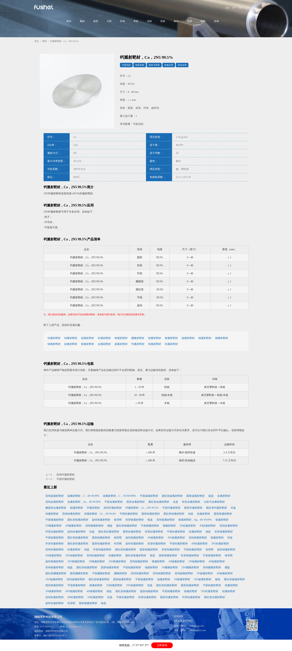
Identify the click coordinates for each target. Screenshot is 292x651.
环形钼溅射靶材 (102, 549)
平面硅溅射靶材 (176, 531)
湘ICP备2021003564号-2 (54, 635)
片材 (109, 21)
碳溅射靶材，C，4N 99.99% (83, 495)
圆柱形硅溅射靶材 (108, 531)
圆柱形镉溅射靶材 (86, 567)
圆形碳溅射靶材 (195, 495)
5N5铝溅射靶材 (209, 591)
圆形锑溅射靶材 (149, 591)
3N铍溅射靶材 (182, 579)
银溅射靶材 (87, 344)
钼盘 (86, 549)
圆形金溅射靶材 (135, 501)
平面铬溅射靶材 (212, 555)
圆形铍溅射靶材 (54, 585)
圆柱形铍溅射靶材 (234, 579)
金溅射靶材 (104, 344)
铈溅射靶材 (154, 344)
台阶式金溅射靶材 (214, 501)
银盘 (150, 519)
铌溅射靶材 (87, 338)
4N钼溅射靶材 (53, 555)
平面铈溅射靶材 (129, 513)
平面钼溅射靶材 (193, 549)
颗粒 (82, 21)
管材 (162, 21)
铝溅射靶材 (54, 338)
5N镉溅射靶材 (197, 561)
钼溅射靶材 (70, 338)
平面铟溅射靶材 (150, 525)
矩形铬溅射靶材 (190, 555)
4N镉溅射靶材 (217, 561)
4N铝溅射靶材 (75, 597)
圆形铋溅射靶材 (122, 579)
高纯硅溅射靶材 (229, 525)
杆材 (122, 21)
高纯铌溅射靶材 (198, 537)
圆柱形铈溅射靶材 (174, 513)
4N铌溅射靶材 (155, 537)
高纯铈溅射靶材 (71, 513)
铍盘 (217, 579)
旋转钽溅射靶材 (135, 543)
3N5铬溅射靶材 (76, 561)
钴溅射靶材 (171, 344)
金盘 (175, 501)
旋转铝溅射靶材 (54, 603)
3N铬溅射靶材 (97, 561)
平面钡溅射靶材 (212, 585)
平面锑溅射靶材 (171, 591)
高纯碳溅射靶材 (54, 495)
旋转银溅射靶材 (101, 519)
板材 (95, 21)
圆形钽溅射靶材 (101, 543)
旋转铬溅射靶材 (54, 561)
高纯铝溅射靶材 (54, 597)
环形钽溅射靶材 (54, 543)
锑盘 (109, 591)
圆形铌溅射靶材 (101, 537)
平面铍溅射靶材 (76, 585)
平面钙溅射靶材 (65, 479)
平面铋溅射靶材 (144, 579)
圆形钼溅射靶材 (149, 549)
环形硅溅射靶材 (54, 531)
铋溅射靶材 (188, 338)
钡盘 (150, 585)
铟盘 (109, 525)
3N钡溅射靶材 (114, 585)
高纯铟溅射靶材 (94, 525)
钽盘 (230, 537)
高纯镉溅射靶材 (54, 567)
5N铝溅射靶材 (95, 597)
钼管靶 (209, 549)
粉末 (68, 21)
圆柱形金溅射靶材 (158, 501)
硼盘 (227, 567)
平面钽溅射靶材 (178, 543)
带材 (136, 21)
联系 (254, 8)
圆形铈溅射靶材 (151, 513)
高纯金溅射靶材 (54, 501)
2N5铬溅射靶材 (117, 561)
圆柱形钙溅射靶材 (216, 507)
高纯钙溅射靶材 (65, 474)
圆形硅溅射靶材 (132, 531)
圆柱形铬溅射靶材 (135, 555)
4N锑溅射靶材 (95, 591)
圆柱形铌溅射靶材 (77, 537)
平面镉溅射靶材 (132, 567)
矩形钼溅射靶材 (171, 549)
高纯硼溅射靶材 (212, 567)
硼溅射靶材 (137, 338)
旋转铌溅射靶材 (135, 537)
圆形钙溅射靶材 (193, 507)
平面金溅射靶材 (113, 501)
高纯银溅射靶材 (165, 519)
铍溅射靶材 (171, 338)
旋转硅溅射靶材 (76, 531)
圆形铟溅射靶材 (88, 603)
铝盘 (109, 597)
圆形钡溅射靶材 (190, 585)
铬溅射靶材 (121, 338)
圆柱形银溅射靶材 (77, 519)
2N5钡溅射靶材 (135, 585)
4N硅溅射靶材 (207, 525)
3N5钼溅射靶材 (74, 555)
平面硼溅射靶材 (101, 573)
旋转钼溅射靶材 (226, 549)
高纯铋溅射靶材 (76, 579)
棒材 (176, 21)
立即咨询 (162, 645)
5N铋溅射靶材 (205, 573)
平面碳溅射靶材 (149, 495)
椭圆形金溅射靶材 (55, 507)
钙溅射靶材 (137, 344)
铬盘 (152, 555)
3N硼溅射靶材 (170, 567)
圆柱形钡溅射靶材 (166, 585)
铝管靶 (71, 603)
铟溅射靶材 (221, 338)
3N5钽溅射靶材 (220, 543)
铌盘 (208, 531)
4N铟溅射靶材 (73, 525)
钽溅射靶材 (104, 338)
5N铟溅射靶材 (53, 525)
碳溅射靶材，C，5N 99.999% (119, 495)
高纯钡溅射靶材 (140, 573)
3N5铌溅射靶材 (176, 537)
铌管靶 (118, 537)
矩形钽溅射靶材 (156, 543)
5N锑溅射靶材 (53, 591)
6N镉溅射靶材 (177, 561)
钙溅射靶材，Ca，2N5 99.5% (142, 507)
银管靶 (118, 519)
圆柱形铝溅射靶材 (214, 597)
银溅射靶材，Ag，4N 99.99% (195, 519)
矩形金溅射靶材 (191, 501)
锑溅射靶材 (54, 344)
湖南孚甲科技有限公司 (56, 631)
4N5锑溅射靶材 (74, 591)
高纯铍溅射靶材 (184, 573)
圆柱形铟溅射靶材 (126, 525)
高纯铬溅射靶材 (139, 561)
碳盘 (211, 495)
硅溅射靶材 (70, 344)
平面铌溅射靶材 (54, 537)
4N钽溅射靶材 (199, 543)
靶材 (203, 21)
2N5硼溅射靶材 (190, 567)
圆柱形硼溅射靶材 (55, 573)
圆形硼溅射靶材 (79, 573)
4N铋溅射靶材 (225, 573)
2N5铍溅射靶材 (202, 579)
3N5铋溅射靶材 (54, 579)
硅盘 (92, 531)
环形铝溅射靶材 (191, 597)
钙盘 (233, 507)
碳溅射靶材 (121, 344)
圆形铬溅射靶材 (168, 555)
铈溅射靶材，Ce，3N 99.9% (100, 513)
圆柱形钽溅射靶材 (77, 543)
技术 (241, 8)
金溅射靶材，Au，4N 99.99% (84, 501)
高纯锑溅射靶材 (162, 573)
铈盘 (190, 513)
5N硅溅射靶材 (188, 525)
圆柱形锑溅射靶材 (125, 591)
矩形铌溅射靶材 (224, 531)
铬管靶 (229, 555)
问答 (247, 8)
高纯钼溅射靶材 (96, 555)
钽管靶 (118, 543)
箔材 (149, 21)
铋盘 (103, 603)
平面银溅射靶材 (54, 519)
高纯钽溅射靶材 (54, 549)
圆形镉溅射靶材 (110, 567)
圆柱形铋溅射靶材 (99, 579)
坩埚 (216, 21)
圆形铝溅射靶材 (169, 597)
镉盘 (70, 567)
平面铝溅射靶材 (125, 597)
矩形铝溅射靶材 (147, 597)
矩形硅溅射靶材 (154, 531)
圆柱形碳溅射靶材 (172, 495)
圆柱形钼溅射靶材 (125, 549)
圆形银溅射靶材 (223, 513)
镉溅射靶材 (204, 338)
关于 (234, 8)
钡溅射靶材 (154, 338)
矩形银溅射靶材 (135, 519)
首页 (227, 8)
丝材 (189, 21)
